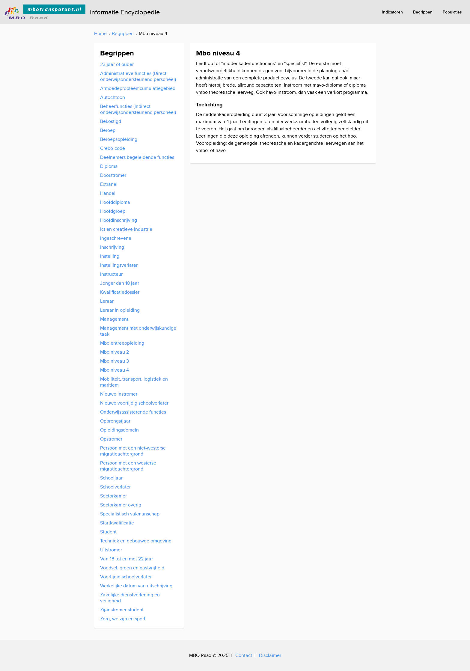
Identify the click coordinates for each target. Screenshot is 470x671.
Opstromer (111, 438)
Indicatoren (392, 12)
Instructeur (111, 274)
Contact (243, 655)
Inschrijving (112, 247)
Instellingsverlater (119, 265)
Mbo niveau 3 (114, 361)
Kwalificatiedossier (119, 292)
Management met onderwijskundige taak (138, 331)
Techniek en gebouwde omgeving (135, 540)
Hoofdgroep (112, 211)
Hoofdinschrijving (118, 220)
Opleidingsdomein (119, 429)
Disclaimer (270, 655)
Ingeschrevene (115, 238)
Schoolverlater (115, 486)
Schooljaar (111, 477)
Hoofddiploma (115, 202)
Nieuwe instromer (118, 393)
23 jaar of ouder (117, 64)
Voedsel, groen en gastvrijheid (132, 567)
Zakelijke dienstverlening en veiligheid (130, 597)
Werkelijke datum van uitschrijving (136, 585)
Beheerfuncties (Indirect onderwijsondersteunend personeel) (138, 109)
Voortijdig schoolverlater (126, 576)
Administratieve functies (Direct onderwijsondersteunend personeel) (138, 76)
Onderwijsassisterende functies (133, 411)
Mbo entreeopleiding (122, 343)
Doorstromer (113, 175)
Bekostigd (110, 121)
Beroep (107, 130)
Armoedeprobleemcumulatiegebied (137, 88)
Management (114, 319)
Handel (107, 193)
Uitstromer (111, 549)
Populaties (452, 12)
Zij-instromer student (122, 609)
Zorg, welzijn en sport (122, 618)
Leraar (107, 301)
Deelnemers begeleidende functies (137, 157)
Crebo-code (112, 148)
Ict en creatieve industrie (126, 229)
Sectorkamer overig (120, 504)
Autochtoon (112, 97)
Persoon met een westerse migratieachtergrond (128, 465)
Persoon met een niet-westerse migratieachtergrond (133, 450)
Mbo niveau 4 (114, 370)
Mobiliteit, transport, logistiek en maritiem (134, 382)
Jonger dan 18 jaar (119, 283)
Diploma (109, 166)
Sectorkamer (113, 495)
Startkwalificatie (117, 522)
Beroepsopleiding (118, 139)
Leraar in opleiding (120, 310)
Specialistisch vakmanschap (129, 513)
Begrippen (423, 12)
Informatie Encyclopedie (125, 12)
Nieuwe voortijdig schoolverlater (134, 402)
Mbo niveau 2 (114, 352)
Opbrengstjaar (115, 420)
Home (100, 33)
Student (108, 531)
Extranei (109, 184)
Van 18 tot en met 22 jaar (126, 558)
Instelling (109, 256)
